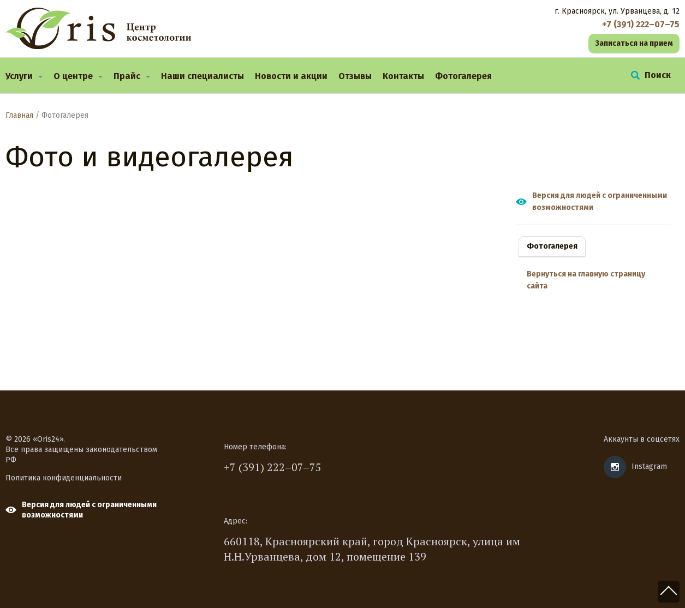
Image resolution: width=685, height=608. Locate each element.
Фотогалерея (463, 76)
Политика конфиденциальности (63, 478)
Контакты (403, 76)
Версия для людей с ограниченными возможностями (599, 201)
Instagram (649, 466)
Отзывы (355, 76)
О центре (73, 76)
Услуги (19, 76)
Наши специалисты (202, 76)
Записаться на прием (634, 43)
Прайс (127, 76)
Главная (19, 115)
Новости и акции (291, 76)
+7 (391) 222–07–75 (272, 467)
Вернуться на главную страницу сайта (586, 280)
